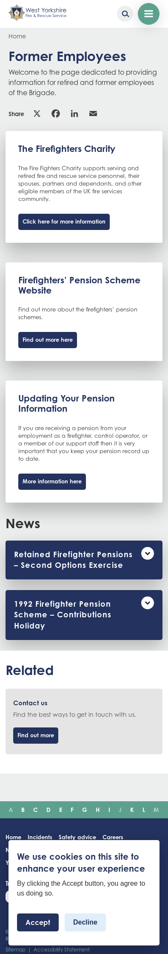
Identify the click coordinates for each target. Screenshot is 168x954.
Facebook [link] (55, 113)
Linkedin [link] (74, 113)
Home (17, 36)
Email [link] (93, 113)
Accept (38, 922)
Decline (85, 922)
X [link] (37, 113)
